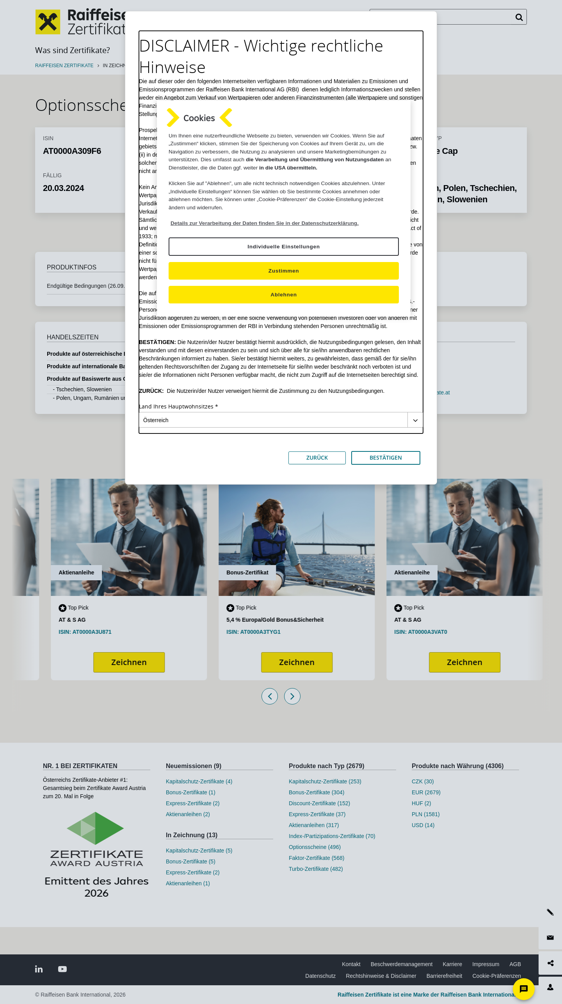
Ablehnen (283, 295)
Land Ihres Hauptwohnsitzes (176, 406)
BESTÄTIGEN (386, 457)
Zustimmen (284, 271)
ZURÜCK (317, 457)
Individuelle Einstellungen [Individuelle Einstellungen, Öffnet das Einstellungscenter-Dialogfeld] (283, 247)
